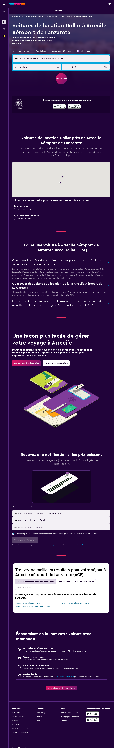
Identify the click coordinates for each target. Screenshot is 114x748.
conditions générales (52, 545)
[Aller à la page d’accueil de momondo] (17, 3)
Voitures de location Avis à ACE (28, 603)
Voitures (15, 16)
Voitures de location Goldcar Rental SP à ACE (33, 607)
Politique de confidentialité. (75, 545)
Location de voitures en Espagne (32, 16)
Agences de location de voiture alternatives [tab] (35, 582)
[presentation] (74, 106)
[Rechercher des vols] (4, 11)
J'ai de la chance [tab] (24, 587)
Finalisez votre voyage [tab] (84, 582)
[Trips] (4, 28)
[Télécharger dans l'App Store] (74, 107)
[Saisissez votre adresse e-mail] (63, 527)
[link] (26, 363)
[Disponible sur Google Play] (59, 107)
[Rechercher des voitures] (4, 21)
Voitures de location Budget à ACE (75, 603)
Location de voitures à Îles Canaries (58, 16)
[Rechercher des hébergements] (4, 16)
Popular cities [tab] (64, 582)
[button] (4, 4)
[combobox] (22, 51)
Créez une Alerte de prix (64, 677)
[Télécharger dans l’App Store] (92, 719)
